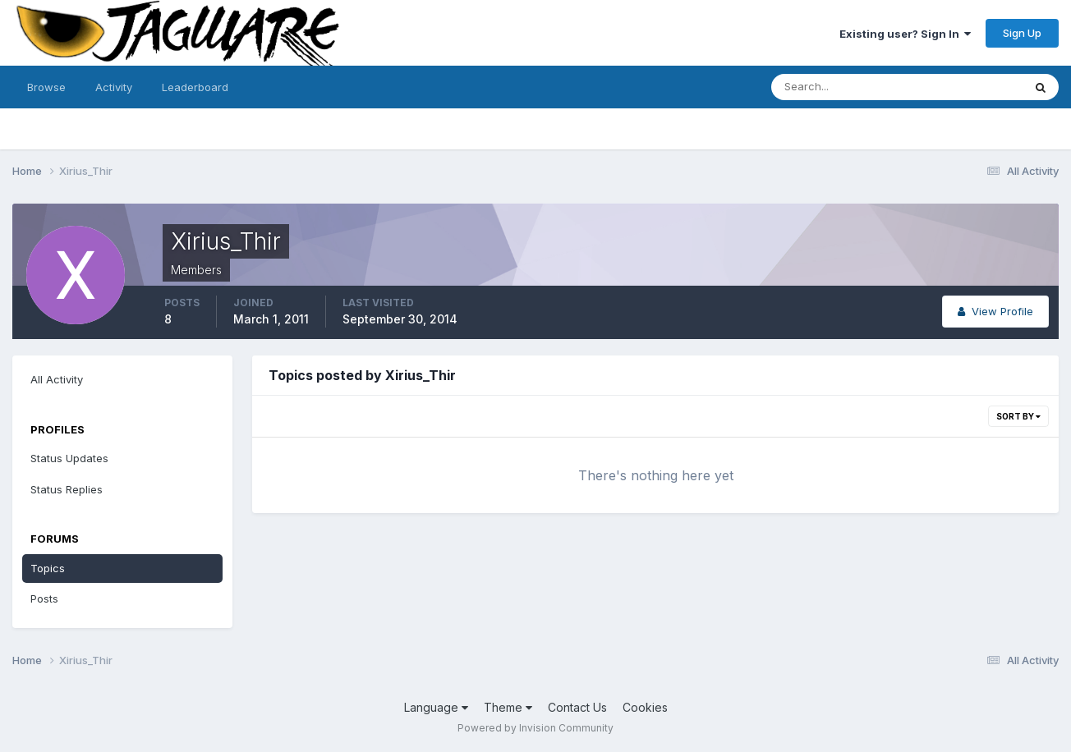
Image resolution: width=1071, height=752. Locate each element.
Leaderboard (195, 87)
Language (436, 707)
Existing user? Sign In (905, 33)
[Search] (843, 87)
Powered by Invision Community (535, 728)
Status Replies (66, 489)
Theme (508, 707)
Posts (44, 598)
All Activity (56, 379)
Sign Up (1022, 32)
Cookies (645, 707)
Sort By (1018, 416)
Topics (47, 568)
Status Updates (69, 458)
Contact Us (577, 707)
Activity (113, 87)
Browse (46, 87)
